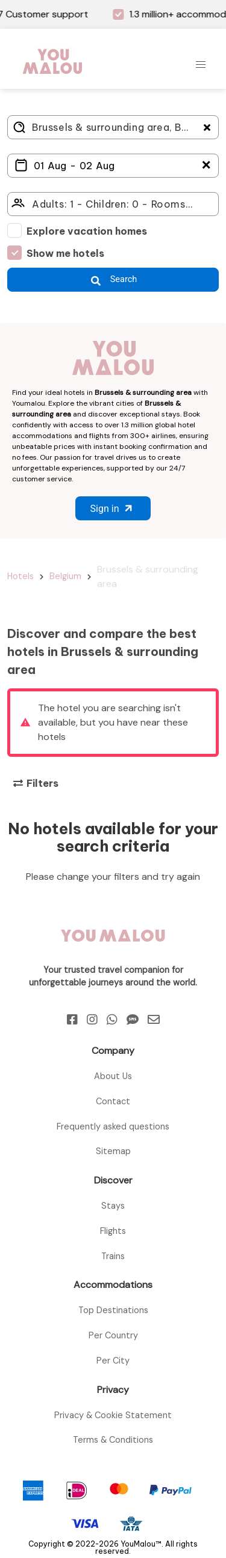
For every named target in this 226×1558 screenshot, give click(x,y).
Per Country (113, 1335)
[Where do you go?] (113, 127)
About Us (113, 1076)
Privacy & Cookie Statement (113, 1415)
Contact (113, 1101)
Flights (113, 1231)
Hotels (20, 576)
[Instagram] (92, 1020)
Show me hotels (65, 253)
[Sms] (133, 1020)
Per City (113, 1360)
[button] (200, 64)
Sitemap (113, 1151)
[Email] (154, 1020)
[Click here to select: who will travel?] (113, 204)
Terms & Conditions (113, 1439)
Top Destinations (113, 1310)
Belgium (65, 576)
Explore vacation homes (87, 231)
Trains (113, 1256)
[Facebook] (72, 1020)
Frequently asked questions (113, 1126)
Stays (113, 1205)
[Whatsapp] (112, 1020)
